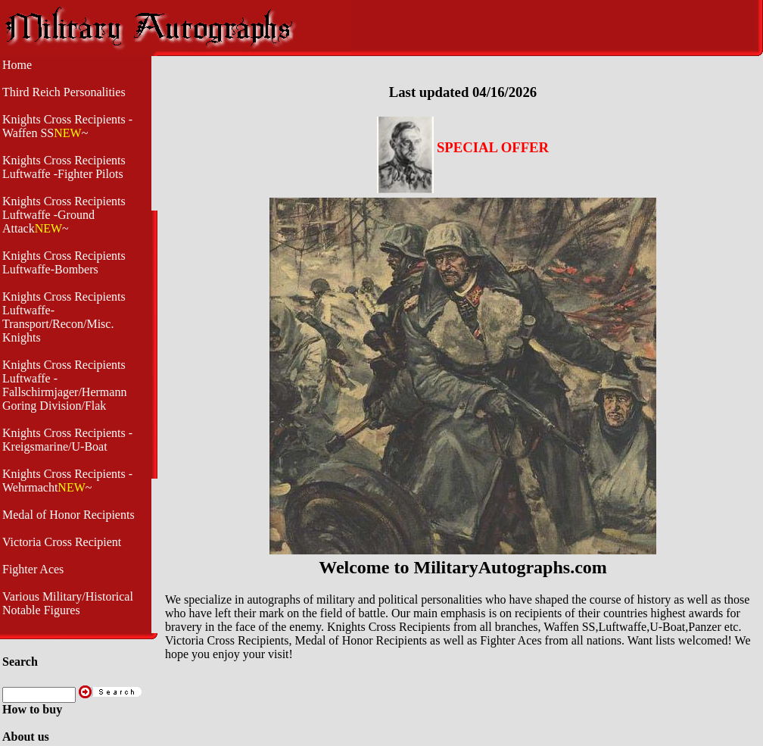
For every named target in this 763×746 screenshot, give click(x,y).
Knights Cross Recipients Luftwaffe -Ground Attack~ (64, 215)
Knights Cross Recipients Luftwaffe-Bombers (64, 262)
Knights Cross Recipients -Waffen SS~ (67, 126)
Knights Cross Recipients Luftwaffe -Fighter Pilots (64, 167)
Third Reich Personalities (64, 92)
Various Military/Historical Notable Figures (67, 603)
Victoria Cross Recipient (61, 541)
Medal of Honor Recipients (68, 514)
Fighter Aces (33, 569)
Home (17, 64)
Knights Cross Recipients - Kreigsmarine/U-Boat (67, 439)
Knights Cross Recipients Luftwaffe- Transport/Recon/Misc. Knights (64, 317)
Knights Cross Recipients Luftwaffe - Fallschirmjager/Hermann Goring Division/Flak (64, 385)
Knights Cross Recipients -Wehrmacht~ (67, 480)
